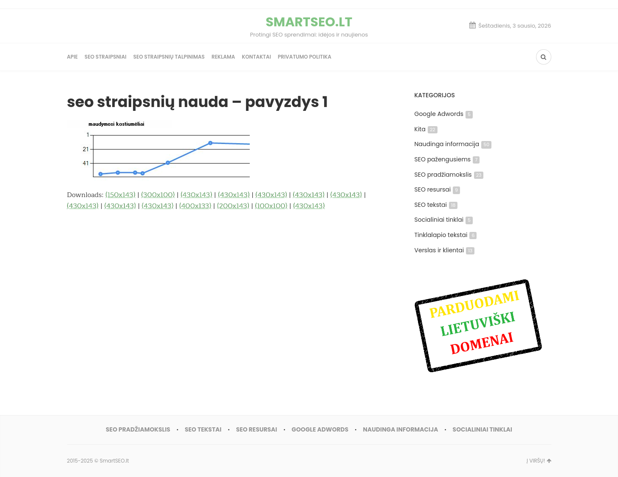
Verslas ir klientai (445, 250)
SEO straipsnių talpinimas (169, 56)
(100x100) (271, 206)
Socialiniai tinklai (444, 219)
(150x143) (120, 194)
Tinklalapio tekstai (446, 235)
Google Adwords (444, 114)
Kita (426, 129)
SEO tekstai (436, 204)
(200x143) (233, 206)
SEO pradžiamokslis (449, 174)
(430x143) (196, 194)
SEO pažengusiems (447, 159)
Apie (72, 56)
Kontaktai (256, 56)
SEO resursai (437, 189)
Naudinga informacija (453, 144)
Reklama (223, 56)
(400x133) (195, 206)
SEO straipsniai (106, 56)
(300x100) (158, 194)
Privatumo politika (304, 56)
